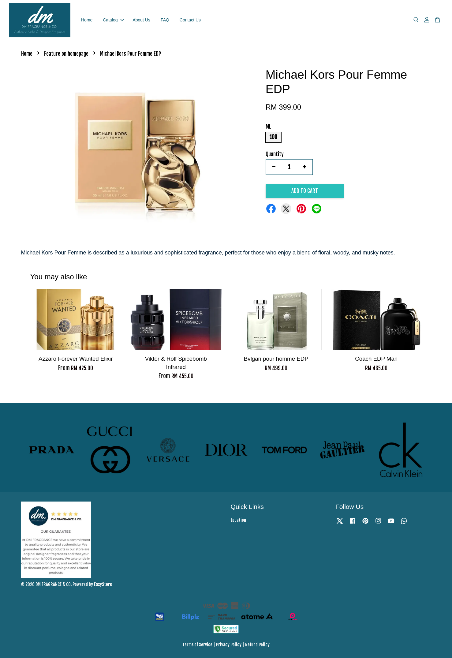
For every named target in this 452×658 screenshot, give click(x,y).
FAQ (165, 19)
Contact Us (190, 19)
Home (86, 19)
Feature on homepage (66, 54)
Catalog (113, 19)
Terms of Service (197, 645)
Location (238, 520)
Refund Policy (257, 645)
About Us (141, 19)
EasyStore (103, 584)
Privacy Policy (228, 645)
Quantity (275, 154)
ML (268, 127)
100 (273, 137)
